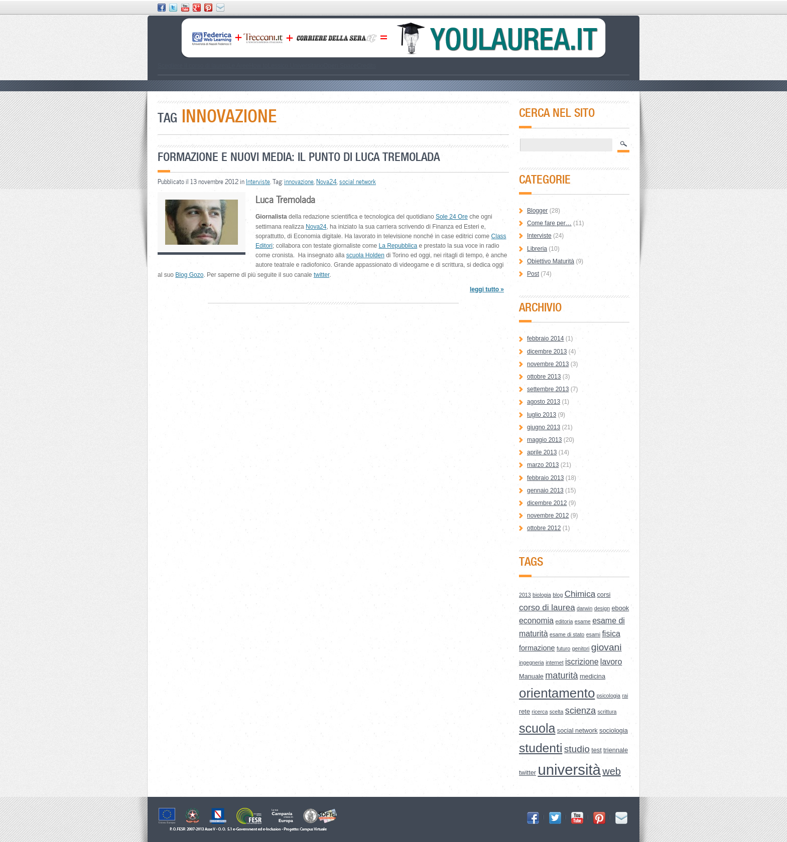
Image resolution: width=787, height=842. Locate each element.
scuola (537, 728)
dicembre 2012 (547, 503)
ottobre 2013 (544, 376)
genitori (581, 648)
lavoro (611, 661)
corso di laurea (547, 607)
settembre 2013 (548, 389)
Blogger (537, 210)
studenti (540, 748)
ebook (620, 608)
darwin (584, 608)
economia (536, 620)
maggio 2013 (544, 439)
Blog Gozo (189, 274)
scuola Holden (365, 255)
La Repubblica (397, 245)
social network (357, 182)
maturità (561, 675)
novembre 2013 (548, 364)
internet (555, 662)
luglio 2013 (541, 414)
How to (258, 66)
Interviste (258, 182)
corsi (603, 594)
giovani (606, 647)
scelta (557, 712)
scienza (580, 711)
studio (577, 749)
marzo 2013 (543, 464)
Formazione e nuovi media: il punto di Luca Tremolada (299, 156)
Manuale (531, 676)
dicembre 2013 (547, 351)
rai (625, 696)
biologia (542, 595)
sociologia (613, 730)
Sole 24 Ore (452, 216)
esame (583, 621)
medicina (592, 676)
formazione (537, 648)
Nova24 (326, 182)
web (611, 771)
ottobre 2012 (544, 528)
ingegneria (531, 662)
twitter (321, 274)
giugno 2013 (543, 427)
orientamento (557, 693)
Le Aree (238, 66)
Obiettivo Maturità (550, 261)
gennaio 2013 (545, 490)
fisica (611, 633)
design (602, 608)
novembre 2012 (548, 515)
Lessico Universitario (295, 66)
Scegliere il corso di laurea (193, 66)
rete (524, 711)
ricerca (540, 712)
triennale (615, 750)
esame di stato (567, 634)
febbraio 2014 (545, 338)
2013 (525, 595)
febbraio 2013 (545, 477)
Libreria (537, 248)
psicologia (608, 696)
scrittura (607, 712)
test (596, 750)
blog (558, 595)
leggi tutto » (487, 289)
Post (533, 273)
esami (593, 634)
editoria (564, 621)
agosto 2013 (543, 401)
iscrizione (582, 661)
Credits (366, 66)
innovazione (299, 182)
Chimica (580, 594)
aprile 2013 (542, 452)
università (569, 769)
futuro (563, 648)
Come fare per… (549, 223)
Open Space (340, 66)
